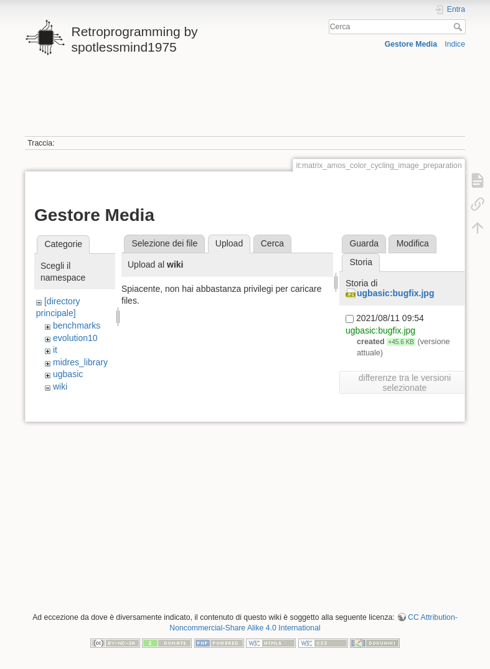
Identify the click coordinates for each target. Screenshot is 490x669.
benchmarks (76, 325)
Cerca (459, 26)
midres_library (80, 362)
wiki (60, 386)
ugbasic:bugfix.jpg (395, 293)
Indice (455, 44)
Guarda (364, 243)
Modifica (413, 243)
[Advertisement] (244, 101)
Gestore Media (411, 44)
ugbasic (68, 374)
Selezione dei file (164, 243)
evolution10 (75, 338)
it (55, 350)
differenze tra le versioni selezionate (405, 383)
